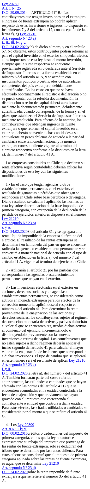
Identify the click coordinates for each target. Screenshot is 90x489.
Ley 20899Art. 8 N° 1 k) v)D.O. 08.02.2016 (18, 429)
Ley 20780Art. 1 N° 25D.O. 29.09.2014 (15, 8)
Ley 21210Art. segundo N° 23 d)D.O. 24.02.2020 (30, 467)
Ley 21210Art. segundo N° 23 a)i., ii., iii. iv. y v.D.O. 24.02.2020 (19, 40)
